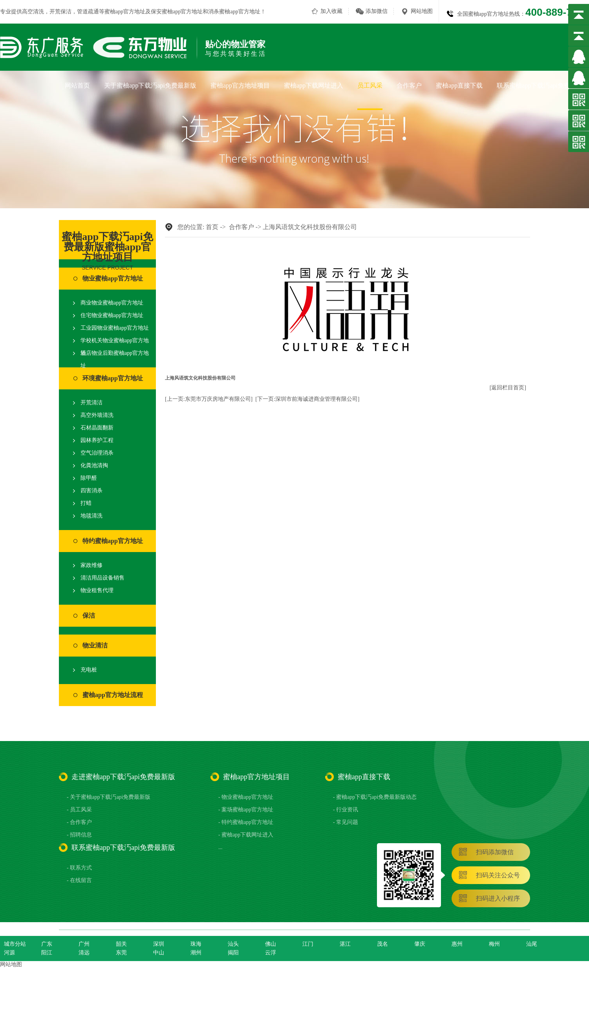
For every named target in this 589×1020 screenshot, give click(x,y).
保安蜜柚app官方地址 (177, 12)
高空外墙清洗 (96, 415)
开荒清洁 (91, 402)
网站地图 (422, 11)
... (220, 847)
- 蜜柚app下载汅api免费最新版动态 (375, 797)
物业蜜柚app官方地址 (112, 278)
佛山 (270, 944)
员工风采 (369, 85)
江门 (307, 944)
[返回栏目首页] (508, 388)
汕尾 (531, 944)
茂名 (382, 944)
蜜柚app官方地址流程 (112, 695)
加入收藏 (331, 11)
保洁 (88, 615)
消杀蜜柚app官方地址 (234, 12)
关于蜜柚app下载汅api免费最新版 (150, 85)
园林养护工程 (96, 440)
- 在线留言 (79, 880)
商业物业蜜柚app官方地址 (111, 303)
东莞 (121, 953)
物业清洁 (95, 645)
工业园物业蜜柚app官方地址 (114, 328)
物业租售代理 (96, 590)
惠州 (457, 944)
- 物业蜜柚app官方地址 (245, 797)
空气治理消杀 (96, 453)
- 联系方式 (79, 868)
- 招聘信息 (79, 835)
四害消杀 (91, 490)
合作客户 (409, 85)
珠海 (195, 944)
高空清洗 (33, 12)
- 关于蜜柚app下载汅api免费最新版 (108, 797)
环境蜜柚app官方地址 (112, 378)
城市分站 (15, 944)
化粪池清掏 (94, 465)
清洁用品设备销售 (102, 578)
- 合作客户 (79, 822)
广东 (46, 944)
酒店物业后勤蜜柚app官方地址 (114, 359)
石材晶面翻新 (96, 428)
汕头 (233, 944)
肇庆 (419, 944)
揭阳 (233, 953)
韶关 (121, 944)
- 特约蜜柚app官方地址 (245, 822)
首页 (212, 227)
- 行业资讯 (345, 810)
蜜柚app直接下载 (459, 85)
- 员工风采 (79, 810)
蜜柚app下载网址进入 (313, 85)
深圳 (158, 944)
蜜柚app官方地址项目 (240, 85)
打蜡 (85, 503)
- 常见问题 (345, 822)
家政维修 (91, 565)
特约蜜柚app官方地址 (112, 541)
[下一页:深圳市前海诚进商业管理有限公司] (307, 399)
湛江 (345, 944)
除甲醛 (88, 478)
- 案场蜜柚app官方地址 (245, 810)
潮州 (195, 953)
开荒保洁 (60, 12)
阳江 (46, 953)
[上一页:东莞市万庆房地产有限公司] (208, 399)
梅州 (494, 944)
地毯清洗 (91, 516)
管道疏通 (88, 12)
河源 (9, 953)
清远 (84, 953)
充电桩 (88, 670)
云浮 (270, 953)
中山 (158, 953)
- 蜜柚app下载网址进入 (245, 835)
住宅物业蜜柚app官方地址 (111, 315)
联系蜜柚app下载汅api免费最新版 (543, 85)
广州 (84, 944)
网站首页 (77, 85)
